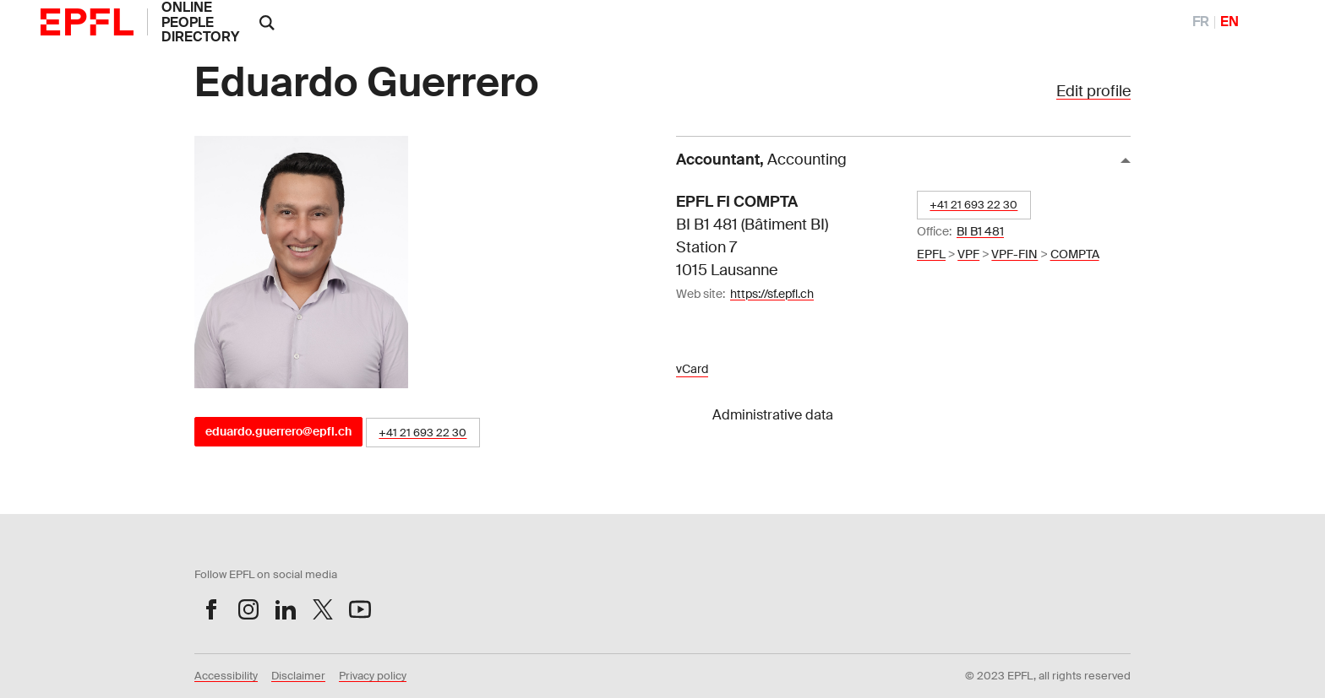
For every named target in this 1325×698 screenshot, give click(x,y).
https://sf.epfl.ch (772, 293)
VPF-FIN (1014, 254)
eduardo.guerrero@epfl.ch (278, 431)
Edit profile (1093, 91)
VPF (968, 254)
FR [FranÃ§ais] (1200, 21)
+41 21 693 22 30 (422, 432)
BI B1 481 (980, 231)
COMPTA (1074, 254)
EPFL (931, 254)
